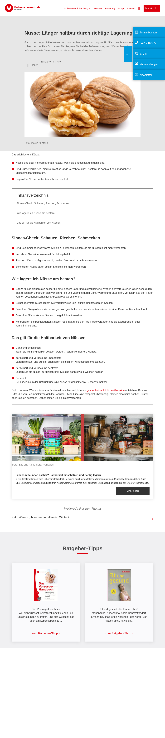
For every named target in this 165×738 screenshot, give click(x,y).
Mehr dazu (132, 491)
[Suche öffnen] (139, 8)
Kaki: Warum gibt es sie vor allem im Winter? (40, 517)
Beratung (110, 8)
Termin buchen (148, 32)
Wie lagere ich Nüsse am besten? (36, 213)
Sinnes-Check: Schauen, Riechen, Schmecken (43, 203)
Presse (131, 8)
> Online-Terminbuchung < (76, 8)
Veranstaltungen (149, 64)
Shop (121, 8)
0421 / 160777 (148, 43)
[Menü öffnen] (152, 8)
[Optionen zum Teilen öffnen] (32, 65)
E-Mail (143, 53)
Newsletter (146, 75)
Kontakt (98, 8)
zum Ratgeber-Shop (45, 633)
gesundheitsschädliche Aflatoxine (106, 390)
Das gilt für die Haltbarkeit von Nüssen (38, 222)
